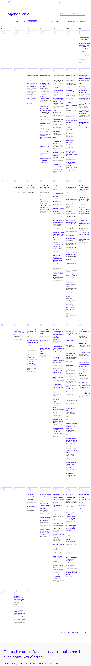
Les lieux (49, 629)
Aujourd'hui (32, 21)
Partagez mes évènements (78, 640)
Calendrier (83, 21)
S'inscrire (9, 609)
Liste (77, 21)
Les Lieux (71, 3)
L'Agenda (81, 3)
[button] (72, 14)
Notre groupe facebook (76, 629)
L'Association (62, 3)
